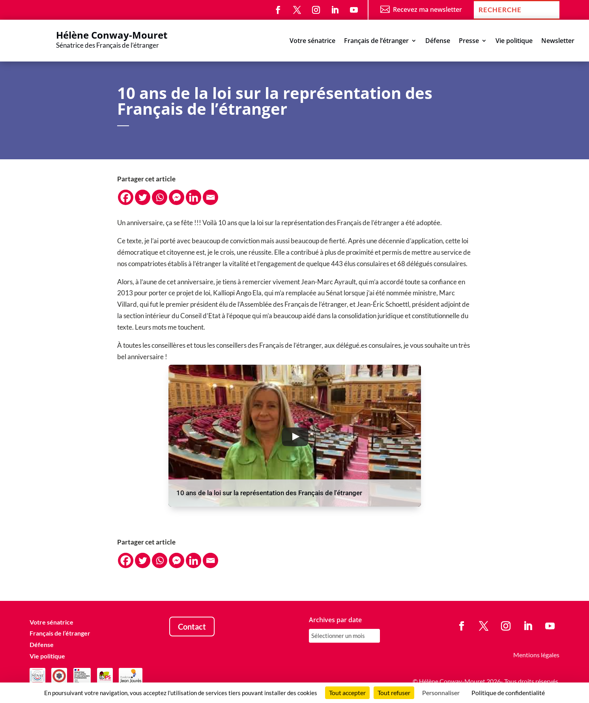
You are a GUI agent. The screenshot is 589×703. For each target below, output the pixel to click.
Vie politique (514, 41)
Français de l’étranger (376, 41)
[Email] (210, 197)
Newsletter (557, 41)
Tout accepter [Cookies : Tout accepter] (347, 692)
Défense (437, 41)
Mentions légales (536, 654)
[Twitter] (142, 197)
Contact (192, 626)
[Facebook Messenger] (176, 197)
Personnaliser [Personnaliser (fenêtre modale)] (441, 692)
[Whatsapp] (159, 197)
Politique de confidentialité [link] (508, 692)
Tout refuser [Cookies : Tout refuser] (394, 692)
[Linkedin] (193, 197)
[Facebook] (125, 197)
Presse (469, 41)
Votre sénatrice (312, 41)
